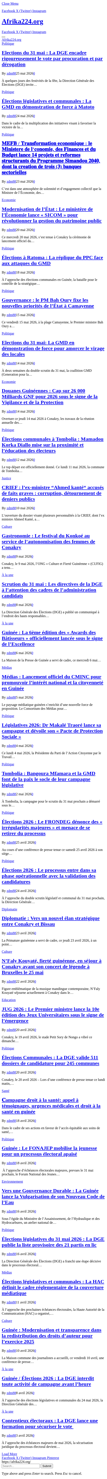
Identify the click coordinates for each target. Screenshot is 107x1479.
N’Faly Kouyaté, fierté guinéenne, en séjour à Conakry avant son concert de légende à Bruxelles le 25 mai (52, 966)
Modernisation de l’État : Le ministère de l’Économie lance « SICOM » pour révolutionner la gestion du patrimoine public (52, 214)
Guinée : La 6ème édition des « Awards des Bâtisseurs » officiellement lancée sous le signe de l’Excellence (52, 638)
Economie (9, 200)
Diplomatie (9, 909)
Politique (8, 43)
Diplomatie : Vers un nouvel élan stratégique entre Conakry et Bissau (51, 921)
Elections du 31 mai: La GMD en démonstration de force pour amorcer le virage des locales (53, 348)
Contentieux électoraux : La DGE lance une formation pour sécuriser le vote (50, 1423)
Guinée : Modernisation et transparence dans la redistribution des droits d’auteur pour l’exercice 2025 (51, 1335)
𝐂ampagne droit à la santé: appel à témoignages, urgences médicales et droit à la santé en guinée (51, 1105)
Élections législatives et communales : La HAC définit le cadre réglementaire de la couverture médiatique (53, 1287)
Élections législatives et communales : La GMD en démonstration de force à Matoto (48, 104)
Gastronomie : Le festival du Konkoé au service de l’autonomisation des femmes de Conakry (48, 541)
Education (9, 1000)
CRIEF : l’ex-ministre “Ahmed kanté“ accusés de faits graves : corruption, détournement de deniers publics (53, 493)
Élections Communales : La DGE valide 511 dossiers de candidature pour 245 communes (50, 1060)
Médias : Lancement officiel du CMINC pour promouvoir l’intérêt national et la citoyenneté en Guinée (52, 682)
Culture (7, 526)
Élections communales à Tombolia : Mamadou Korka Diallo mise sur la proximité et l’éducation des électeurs (53, 444)
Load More (9, 1454)
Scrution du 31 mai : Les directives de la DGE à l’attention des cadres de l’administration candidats (52, 589)
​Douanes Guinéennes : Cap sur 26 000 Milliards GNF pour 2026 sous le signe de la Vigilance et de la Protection (50, 396)
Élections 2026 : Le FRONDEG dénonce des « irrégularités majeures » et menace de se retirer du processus (52, 827)
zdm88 (11, 73)
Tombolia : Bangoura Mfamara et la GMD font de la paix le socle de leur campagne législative (48, 779)
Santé (5, 1091)
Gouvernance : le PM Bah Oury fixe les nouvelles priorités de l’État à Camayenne (48, 303)
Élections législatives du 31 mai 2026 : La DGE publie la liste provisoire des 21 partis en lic (53, 1242)
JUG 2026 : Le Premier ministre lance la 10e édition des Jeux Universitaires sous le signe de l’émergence (53, 1014)
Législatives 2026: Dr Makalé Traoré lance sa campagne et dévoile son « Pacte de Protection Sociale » (52, 730)
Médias (7, 667)
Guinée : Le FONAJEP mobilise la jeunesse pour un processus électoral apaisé (49, 1151)
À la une (7, 575)
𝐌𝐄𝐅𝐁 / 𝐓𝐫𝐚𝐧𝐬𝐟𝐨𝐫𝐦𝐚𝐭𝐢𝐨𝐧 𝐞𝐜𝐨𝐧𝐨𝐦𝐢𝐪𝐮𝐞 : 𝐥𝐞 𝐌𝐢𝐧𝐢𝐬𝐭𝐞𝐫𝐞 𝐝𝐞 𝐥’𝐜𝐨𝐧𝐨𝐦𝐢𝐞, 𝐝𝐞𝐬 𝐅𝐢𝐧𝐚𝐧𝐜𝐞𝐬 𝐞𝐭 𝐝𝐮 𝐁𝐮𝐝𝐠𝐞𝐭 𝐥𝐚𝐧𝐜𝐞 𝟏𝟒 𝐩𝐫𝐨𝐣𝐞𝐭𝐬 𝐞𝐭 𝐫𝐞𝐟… (51, 158)
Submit (46, 1466)
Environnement (12, 1181)
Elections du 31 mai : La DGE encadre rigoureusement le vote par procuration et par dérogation (52, 58)
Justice (6, 478)
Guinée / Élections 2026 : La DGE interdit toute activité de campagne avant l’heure (48, 1381)
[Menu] (3, 37)
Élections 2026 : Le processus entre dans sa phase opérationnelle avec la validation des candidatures (49, 875)
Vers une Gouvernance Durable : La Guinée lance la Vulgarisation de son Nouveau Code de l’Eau (53, 1196)
